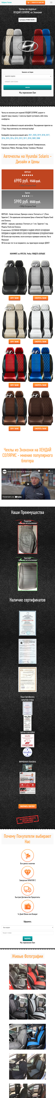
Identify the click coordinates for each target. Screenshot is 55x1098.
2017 (48, 135)
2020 (34, 135)
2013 (16, 138)
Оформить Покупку (27, 806)
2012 (21, 138)
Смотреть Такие (40, 298)
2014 (12, 138)
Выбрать (27, 938)
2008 (38, 138)
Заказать (27, 87)
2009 (34, 138)
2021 (30, 135)
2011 (25, 138)
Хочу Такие (14, 298)
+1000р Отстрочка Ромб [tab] (27, 178)
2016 (3, 138)
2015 (7, 138)
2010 (29, 138)
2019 (39, 135)
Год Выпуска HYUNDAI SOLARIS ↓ (27, 20)
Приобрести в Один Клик (35, 2)
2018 (43, 135)
